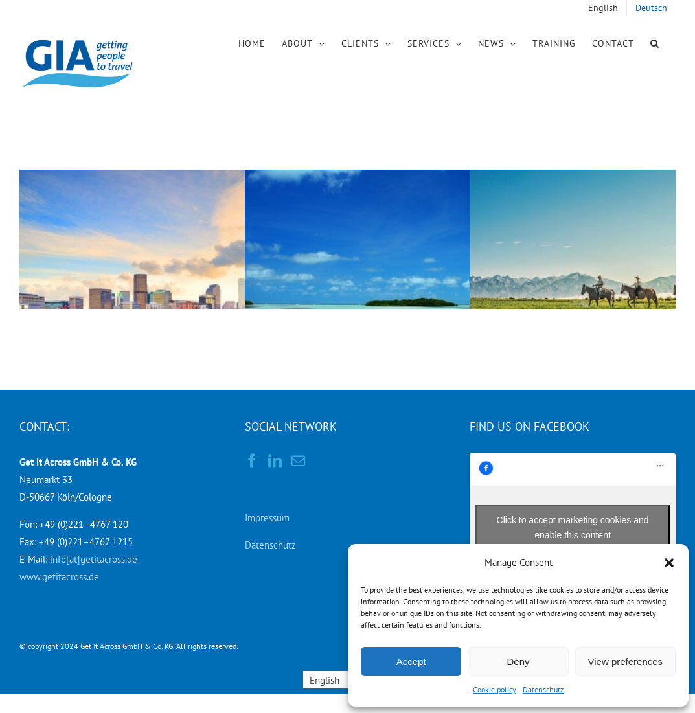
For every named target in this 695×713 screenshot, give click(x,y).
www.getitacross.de (59, 577)
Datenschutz (543, 689)
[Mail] (298, 461)
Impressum (267, 518)
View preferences (625, 661)
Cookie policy (494, 689)
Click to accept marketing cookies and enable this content (573, 527)
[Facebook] (251, 461)
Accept (411, 661)
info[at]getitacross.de (93, 559)
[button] (669, 562)
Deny (518, 661)
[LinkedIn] (275, 461)
